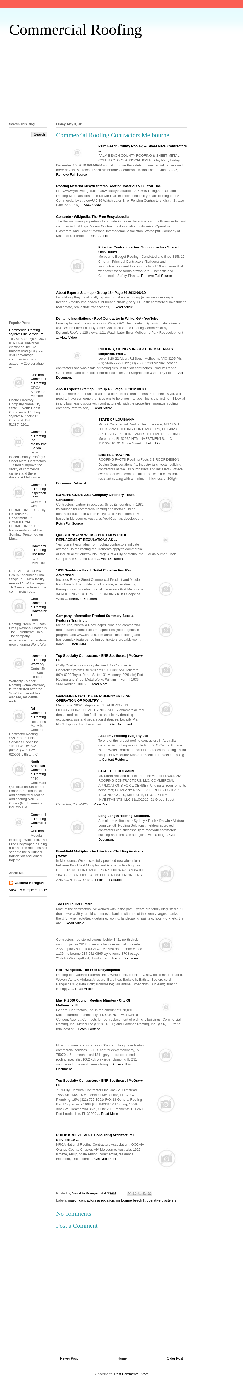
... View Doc (99, 804)
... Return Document (123, 958)
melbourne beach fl (130, 1200)
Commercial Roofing (75, 29)
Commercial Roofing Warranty (38, 660)
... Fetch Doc (151, 443)
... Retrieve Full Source (154, 276)
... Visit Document (110, 559)
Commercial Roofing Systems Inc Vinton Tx (26, 332)
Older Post (175, 1358)
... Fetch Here (76, 644)
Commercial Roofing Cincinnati (38, 550)
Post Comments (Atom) (131, 1374)
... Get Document (119, 724)
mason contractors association (91, 1200)
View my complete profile (28, 890)
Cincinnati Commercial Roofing (38, 379)
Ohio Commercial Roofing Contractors (39, 607)
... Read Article (97, 236)
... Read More (97, 684)
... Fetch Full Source (106, 880)
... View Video (90, 205)
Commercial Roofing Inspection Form (38, 491)
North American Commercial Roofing (38, 768)
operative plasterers (161, 1200)
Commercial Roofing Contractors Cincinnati (39, 823)
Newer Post (69, 1358)
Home (122, 1358)
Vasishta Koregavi (29, 883)
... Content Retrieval (113, 760)
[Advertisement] (121, 78)
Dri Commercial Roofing (38, 713)
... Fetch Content (87, 1029)
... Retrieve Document (81, 599)
